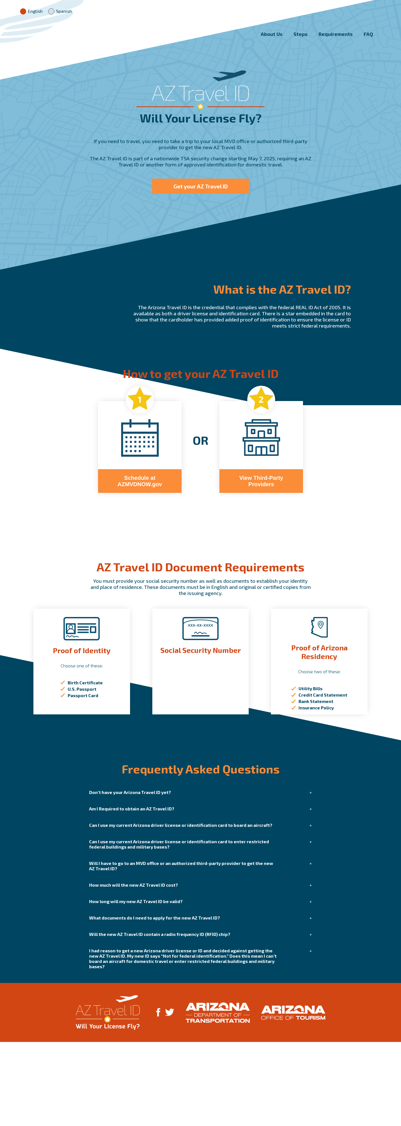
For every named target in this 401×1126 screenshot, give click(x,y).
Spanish (60, 11)
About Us (271, 39)
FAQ (368, 39)
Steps (300, 39)
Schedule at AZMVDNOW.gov (140, 565)
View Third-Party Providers (261, 565)
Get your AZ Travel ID (200, 191)
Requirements (336, 39)
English (31, 11)
